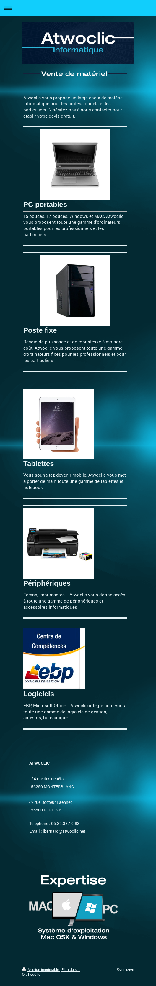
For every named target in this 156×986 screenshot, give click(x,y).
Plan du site (70, 969)
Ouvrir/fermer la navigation (78, 7)
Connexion (125, 969)
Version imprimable (41, 969)
